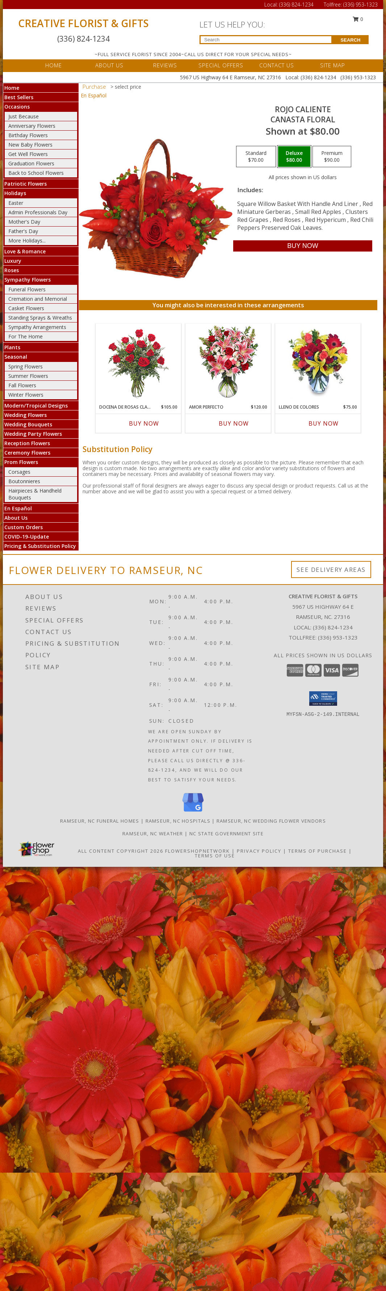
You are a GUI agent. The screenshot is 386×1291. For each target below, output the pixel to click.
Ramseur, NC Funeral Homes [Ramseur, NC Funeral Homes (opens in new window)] (99, 821)
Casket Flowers (26, 308)
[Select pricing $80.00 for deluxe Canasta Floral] (294, 156)
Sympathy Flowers (27, 279)
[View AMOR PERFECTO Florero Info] (228, 362)
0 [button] (358, 19)
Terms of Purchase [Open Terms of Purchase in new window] (317, 851)
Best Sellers (18, 97)
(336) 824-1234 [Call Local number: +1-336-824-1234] (297, 4)
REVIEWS (165, 65)
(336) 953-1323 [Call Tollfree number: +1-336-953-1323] (360, 4)
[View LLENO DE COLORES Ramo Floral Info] (318, 361)
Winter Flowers (25, 394)
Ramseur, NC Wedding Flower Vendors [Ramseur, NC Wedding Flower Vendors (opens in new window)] (271, 821)
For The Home (25, 336)
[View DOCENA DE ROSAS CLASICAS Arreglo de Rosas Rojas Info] (138, 362)
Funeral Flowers (27, 289)
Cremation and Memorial (37, 298)
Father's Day (23, 231)
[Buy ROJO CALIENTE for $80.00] (302, 246)
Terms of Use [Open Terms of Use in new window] (215, 855)
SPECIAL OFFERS (220, 65)
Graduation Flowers (31, 163)
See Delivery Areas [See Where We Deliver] (331, 569)
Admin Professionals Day (37, 212)
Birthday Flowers (28, 135)
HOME (53, 65)
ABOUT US (109, 65)
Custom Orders (23, 527)
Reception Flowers (27, 443)
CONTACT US (276, 65)
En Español (18, 508)
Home (11, 87)
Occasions (17, 106)
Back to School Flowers (36, 172)
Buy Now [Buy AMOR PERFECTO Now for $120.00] (234, 423)
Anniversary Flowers (31, 125)
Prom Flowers (21, 462)
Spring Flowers (25, 366)
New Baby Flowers (30, 144)
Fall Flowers (22, 385)
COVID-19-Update (26, 536)
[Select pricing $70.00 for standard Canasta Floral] (256, 156)
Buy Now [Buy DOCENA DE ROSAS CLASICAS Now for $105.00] (144, 423)
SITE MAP (332, 65)
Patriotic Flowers (25, 183)
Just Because (23, 116)
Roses (11, 270)
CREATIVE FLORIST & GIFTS (83, 23)
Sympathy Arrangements (37, 327)
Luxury (12, 260)
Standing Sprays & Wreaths (40, 317)
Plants (12, 347)
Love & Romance (25, 251)
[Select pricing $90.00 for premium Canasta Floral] (332, 156)
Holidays (15, 193)
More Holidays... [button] (27, 240)
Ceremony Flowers (27, 452)
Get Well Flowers (28, 154)
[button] (323, 698)
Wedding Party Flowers (33, 433)
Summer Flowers (28, 375)
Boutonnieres (24, 481)
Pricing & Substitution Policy (40, 546)
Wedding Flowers (25, 415)
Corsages (19, 471)
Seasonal (15, 356)
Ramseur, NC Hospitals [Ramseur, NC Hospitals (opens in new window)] (178, 821)
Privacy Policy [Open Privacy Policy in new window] (259, 851)
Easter (15, 202)
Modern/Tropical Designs (36, 405)
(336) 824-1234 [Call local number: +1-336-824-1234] (333, 627)
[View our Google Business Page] (193, 812)
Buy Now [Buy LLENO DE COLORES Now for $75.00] (324, 423)
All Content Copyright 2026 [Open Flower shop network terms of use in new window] (120, 851)
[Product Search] (266, 39)
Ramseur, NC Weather (152, 833)
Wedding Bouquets (28, 424)
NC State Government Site (226, 833)
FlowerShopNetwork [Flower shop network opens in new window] (197, 851)
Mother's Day (24, 221)
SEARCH (351, 40)
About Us (16, 517)
